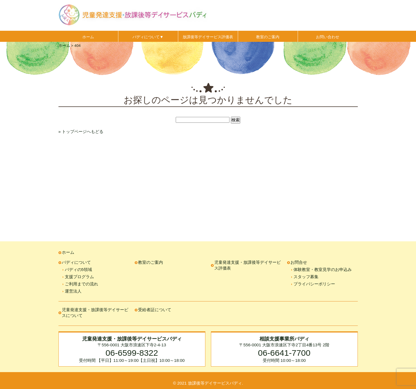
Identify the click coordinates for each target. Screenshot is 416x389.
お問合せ (298, 262)
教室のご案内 (267, 37)
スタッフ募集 (306, 276)
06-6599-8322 (132, 352)
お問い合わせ (327, 37)
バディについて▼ (148, 37)
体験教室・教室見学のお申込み (323, 269)
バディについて (76, 262)
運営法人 (73, 291)
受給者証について (154, 309)
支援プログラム (79, 276)
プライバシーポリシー (314, 283)
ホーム (88, 37)
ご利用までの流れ (81, 283)
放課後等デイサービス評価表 (208, 37)
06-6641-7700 (284, 352)
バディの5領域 (78, 269)
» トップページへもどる (81, 131)
